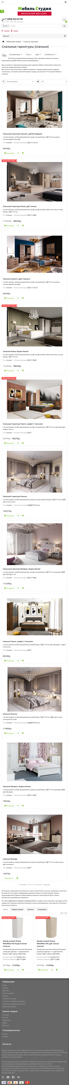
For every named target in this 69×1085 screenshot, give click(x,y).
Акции (14, 31)
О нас (4, 985)
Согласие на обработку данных (13, 1001)
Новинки (30, 909)
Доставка (6, 990)
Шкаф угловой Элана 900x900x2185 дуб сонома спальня (48, 943)
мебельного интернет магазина (19, 901)
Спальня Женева (10, 859)
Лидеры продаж (17, 909)
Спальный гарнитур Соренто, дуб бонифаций (22, 134)
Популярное (42, 909)
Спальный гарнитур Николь (15, 496)
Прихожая (6, 1020)
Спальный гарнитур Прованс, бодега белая (21, 569)
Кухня (4, 1023)
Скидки (5, 31)
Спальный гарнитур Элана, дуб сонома (19, 206)
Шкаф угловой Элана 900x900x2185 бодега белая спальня (15, 943)
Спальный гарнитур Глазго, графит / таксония (23, 424)
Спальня (5, 1015)
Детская (5, 1025)
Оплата (5, 988)
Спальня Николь (10, 714)
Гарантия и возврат (9, 998)
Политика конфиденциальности (14, 1004)
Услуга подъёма (8, 993)
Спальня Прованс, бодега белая (16, 786)
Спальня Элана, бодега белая (15, 351)
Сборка (5, 996)
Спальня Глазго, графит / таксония (18, 641)
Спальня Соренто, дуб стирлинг (16, 279)
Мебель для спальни (13, 41)
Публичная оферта (9, 1006)
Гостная (5, 1017)
